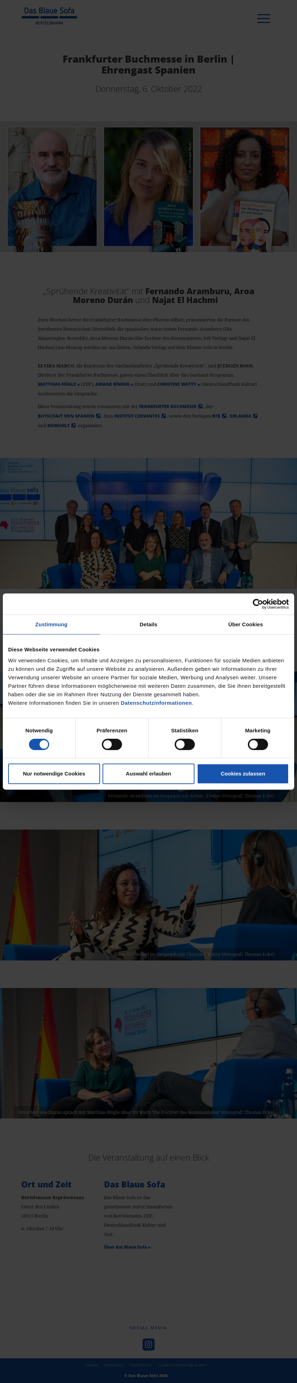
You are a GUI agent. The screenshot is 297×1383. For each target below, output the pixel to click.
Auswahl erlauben (148, 774)
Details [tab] (148, 624)
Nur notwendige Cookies (54, 774)
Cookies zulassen (243, 774)
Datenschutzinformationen (156, 703)
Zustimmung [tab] (51, 624)
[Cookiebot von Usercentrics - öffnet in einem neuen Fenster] (258, 604)
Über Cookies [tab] (245, 624)
